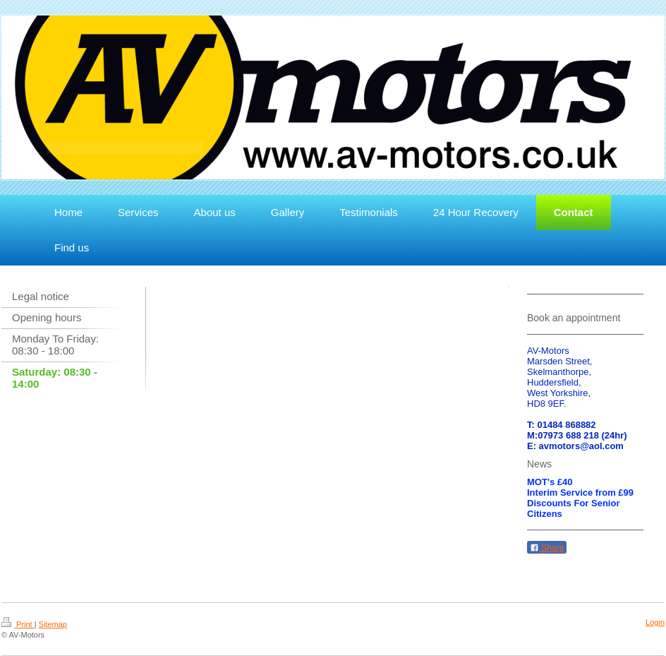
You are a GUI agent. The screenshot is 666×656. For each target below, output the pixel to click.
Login (655, 622)
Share (547, 548)
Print (18, 624)
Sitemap (53, 624)
